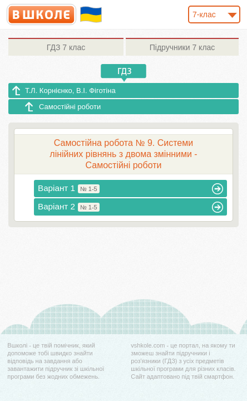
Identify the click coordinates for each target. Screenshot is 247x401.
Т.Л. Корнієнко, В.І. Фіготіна (70, 90)
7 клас (66, 47)
